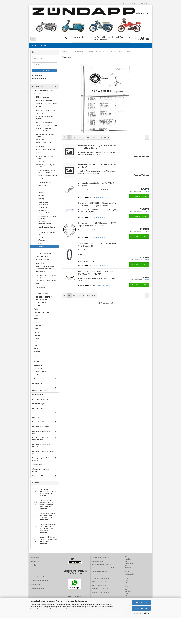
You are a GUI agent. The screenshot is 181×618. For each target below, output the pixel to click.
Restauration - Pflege (39, 422)
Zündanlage (41, 250)
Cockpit (40, 189)
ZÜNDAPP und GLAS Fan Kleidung (40, 470)
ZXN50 (38, 284)
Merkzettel (143, 3)
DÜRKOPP (37, 325)
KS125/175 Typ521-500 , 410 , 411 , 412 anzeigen (47, 171)
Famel (36, 329)
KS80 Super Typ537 (42, 256)
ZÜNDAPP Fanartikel (39, 464)
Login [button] (132, 3)
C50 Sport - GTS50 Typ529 (44, 122)
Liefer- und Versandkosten (39, 577)
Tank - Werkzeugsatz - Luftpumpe (45, 239)
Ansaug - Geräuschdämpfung (47, 175)
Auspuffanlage (42, 179)
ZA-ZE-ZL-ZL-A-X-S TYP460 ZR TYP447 (46, 276)
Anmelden (45, 70)
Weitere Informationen (141, 613)
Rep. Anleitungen (37, 408)
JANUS (38, 153)
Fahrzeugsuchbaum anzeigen (43, 90)
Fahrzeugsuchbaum (38, 86)
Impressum (34, 569)
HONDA (36, 338)
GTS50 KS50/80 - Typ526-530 (45, 149)
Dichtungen (41, 192)
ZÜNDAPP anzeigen (42, 97)
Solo (35, 358)
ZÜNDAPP (37, 94)
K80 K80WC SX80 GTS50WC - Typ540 (45, 157)
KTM (35, 345)
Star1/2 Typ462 (41, 272)
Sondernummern (37, 395)
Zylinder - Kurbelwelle (44, 253)
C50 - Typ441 (40, 113)
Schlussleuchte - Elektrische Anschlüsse (47, 217)
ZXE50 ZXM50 (40, 287)
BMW (36, 315)
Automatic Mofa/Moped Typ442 (46, 103)
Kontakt (33, 565)
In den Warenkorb (139, 196)
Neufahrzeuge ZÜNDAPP (40, 426)
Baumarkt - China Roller (41, 312)
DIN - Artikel (36, 417)
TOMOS (36, 362)
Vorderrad (41, 246)
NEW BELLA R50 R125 (43, 294)
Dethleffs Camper (40, 371)
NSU (35, 355)
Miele (36, 348)
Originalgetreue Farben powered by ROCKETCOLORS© (42, 389)
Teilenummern (37, 379)
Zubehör (35, 413)
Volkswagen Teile (38, 476)
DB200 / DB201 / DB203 (43, 143)
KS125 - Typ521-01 (42, 161)
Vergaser (40, 243)
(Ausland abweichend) (103, 197)
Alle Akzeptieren (141, 602)
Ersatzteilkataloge (38, 404)
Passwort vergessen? (39, 78)
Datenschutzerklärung (66, 609)
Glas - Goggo (38, 368)
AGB (31, 573)
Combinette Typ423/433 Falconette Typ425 (43, 130)
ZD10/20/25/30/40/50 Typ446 (46, 280)
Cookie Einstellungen (37, 588)
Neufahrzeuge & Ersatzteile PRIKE (41, 432)
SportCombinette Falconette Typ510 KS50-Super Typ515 (45, 267)
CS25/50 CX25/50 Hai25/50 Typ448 (45, 135)
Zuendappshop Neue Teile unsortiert (40, 459)
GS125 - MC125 (41, 146)
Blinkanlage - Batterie (44, 182)
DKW (35, 322)
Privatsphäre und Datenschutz (40, 580)
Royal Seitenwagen (40, 375)
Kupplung (41, 199)
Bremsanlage (42, 185)
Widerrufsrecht (35, 561)
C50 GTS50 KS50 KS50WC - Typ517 (45, 118)
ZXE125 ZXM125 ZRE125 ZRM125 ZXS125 (44, 298)
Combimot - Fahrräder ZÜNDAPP (46, 125)
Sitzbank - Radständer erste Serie (47, 228)
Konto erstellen (37, 75)
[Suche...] (33, 39)
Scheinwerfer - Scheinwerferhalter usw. (45, 212)
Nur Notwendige (141, 608)
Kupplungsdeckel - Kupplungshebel (44, 203)
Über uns (43, 45)
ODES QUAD (38, 365)
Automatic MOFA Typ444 (44, 100)
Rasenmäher (40, 263)
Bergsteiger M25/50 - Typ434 (45, 110)
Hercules (37, 335)
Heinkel (36, 332)
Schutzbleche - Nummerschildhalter (44, 223)
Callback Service (35, 584)
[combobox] (78, 137)
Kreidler (36, 342)
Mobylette (37, 352)
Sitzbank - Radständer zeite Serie (46, 234)
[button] (124, 3)
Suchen (33, 45)
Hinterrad (41, 195)
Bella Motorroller (41, 107)
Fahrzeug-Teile (37, 383)
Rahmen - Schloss (43, 207)
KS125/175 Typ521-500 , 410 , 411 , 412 (45, 166)
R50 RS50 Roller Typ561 (43, 260)
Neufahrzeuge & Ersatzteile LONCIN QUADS (41, 439)
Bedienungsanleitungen (40, 399)
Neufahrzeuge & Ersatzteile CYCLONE (41, 446)
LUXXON (37, 306)
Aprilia (36, 309)
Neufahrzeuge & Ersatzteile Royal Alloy (43, 452)
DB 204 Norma (40, 140)
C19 (37, 290)
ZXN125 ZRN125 (41, 302)
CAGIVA (36, 319)
